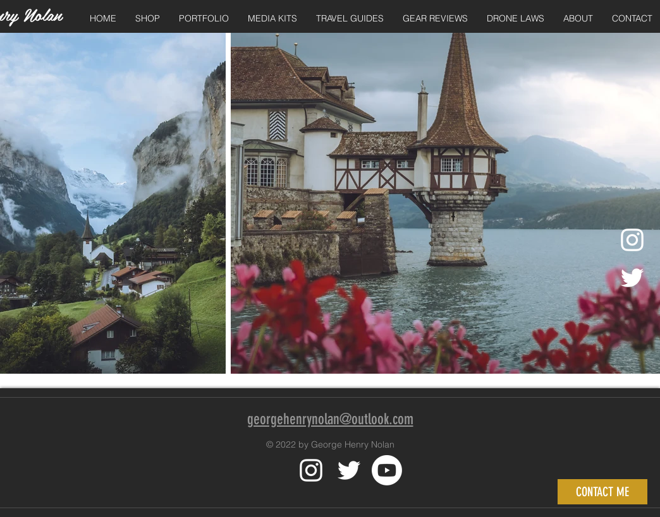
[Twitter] (632, 278)
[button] (147, 18)
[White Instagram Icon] (311, 470)
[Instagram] (632, 240)
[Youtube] (387, 470)
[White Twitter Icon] (349, 470)
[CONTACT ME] (602, 491)
